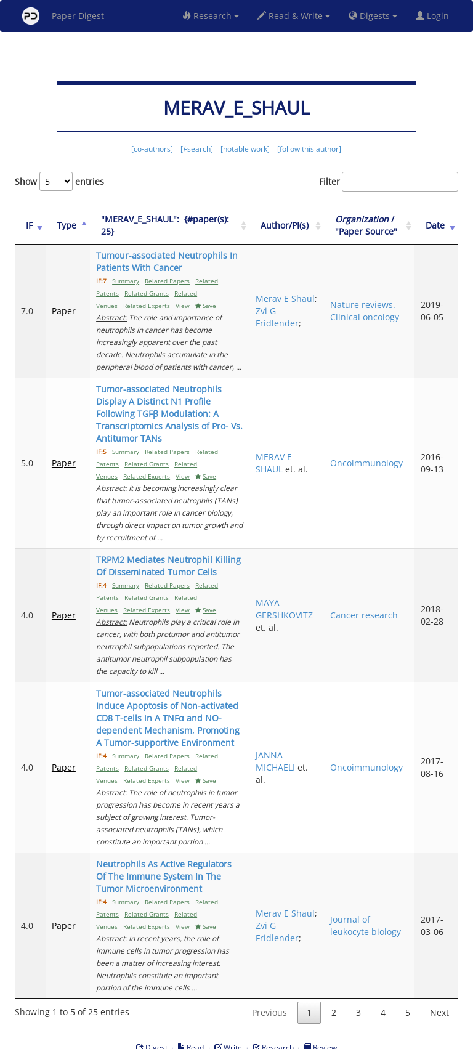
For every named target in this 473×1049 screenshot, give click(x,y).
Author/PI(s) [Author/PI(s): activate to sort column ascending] (297, 225)
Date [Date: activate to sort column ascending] (437, 225)
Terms (241, 1037)
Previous (269, 988)
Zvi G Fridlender (292, 317)
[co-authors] (152, 149)
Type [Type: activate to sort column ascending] (65, 225)
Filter (388, 182)
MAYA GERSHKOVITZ (296, 597)
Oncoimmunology (374, 457)
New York (336, 1037)
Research (210, 16)
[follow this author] (309, 149)
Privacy (271, 1037)
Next (439, 988)
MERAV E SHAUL (286, 457)
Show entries (59, 181)
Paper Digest (63, 16)
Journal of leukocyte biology (373, 907)
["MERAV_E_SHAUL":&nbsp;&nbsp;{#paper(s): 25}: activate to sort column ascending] (174, 226)
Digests (373, 16)
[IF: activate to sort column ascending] (29, 226)
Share (299, 1037)
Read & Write (293, 16)
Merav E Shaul (284, 305)
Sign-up (211, 1037)
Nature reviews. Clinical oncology (372, 311)
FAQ (185, 1037)
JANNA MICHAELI (287, 749)
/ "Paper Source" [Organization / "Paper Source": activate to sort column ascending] (374, 225)
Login (435, 16)
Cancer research (372, 603)
